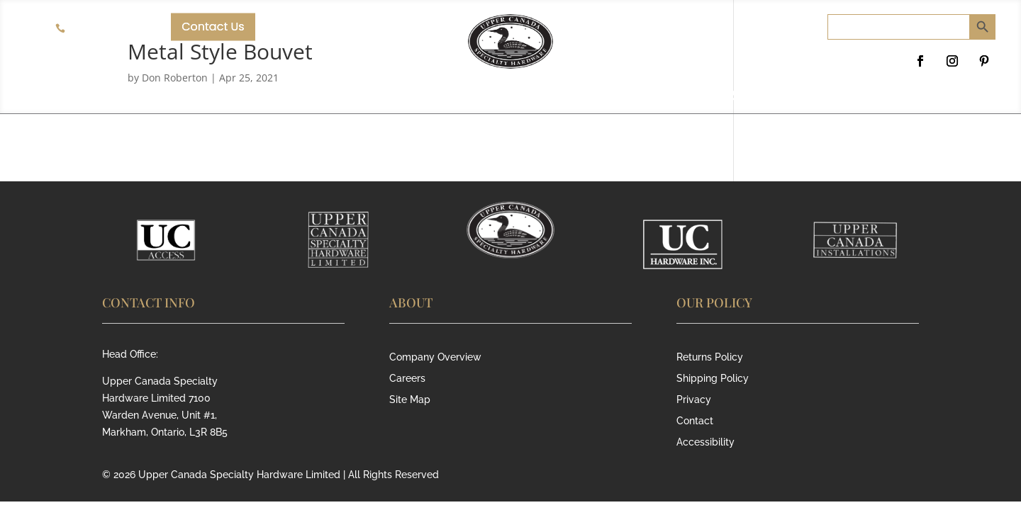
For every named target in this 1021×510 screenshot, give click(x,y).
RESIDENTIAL (518, 97)
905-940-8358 (105, 28)
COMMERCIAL (368, 97)
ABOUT (245, 97)
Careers (407, 378)
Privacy (693, 400)
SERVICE (768, 97)
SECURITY (653, 97)
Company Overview (435, 357)
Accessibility (705, 442)
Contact (694, 421)
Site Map (409, 400)
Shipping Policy (712, 378)
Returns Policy (709, 357)
